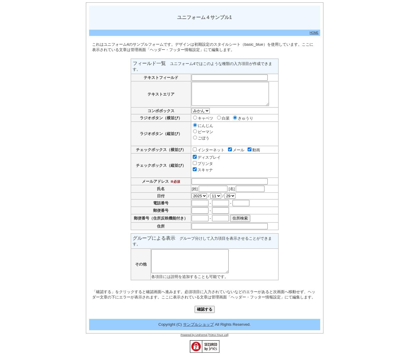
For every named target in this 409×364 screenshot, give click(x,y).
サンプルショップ (198, 333)
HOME (314, 32)
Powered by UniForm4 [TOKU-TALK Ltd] (205, 343)
